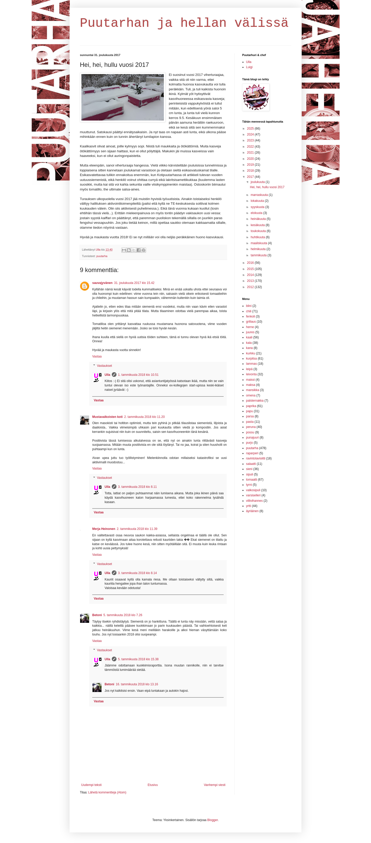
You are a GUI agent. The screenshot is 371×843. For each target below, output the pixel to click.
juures (250, 332)
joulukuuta (258, 182)
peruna (251, 427)
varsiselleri (253, 495)
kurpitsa (251, 358)
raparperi (252, 453)
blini (248, 306)
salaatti (251, 464)
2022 (251, 146)
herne (250, 327)
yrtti (248, 506)
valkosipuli (253, 490)
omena (251, 395)
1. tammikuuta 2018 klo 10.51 (138, 375)
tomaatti (251, 479)
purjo (249, 442)
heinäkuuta (259, 219)
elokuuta (257, 213)
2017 (251, 177)
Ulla (107, 375)
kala (249, 343)
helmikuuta (258, 249)
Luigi (249, 67)
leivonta (251, 374)
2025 (251, 128)
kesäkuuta (258, 225)
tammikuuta (259, 255)
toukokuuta (259, 231)
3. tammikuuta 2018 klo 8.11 (137, 487)
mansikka (252, 390)
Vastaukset (104, 366)
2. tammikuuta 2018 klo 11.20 (144, 417)
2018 (251, 170)
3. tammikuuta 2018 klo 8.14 (137, 573)
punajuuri (252, 437)
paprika (251, 406)
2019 (251, 164)
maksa (250, 385)
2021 (251, 152)
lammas (251, 363)
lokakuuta (258, 201)
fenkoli (250, 316)
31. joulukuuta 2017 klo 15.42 (134, 283)
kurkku (250, 353)
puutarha (101, 256)
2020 (251, 159)
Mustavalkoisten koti (107, 417)
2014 (251, 275)
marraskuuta (260, 195)
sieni (249, 469)
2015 (251, 269)
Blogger (212, 820)
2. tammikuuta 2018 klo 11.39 (137, 529)
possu (250, 432)
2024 (251, 134)
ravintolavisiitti (255, 458)
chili (248, 311)
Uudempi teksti (91, 785)
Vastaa (97, 356)
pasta (250, 422)
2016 (251, 263)
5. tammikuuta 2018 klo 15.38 (138, 659)
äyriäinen (252, 511)
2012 (251, 287)
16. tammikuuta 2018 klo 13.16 (137, 684)
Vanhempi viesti (214, 785)
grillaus (251, 321)
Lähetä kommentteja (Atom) (107, 792)
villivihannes (254, 501)
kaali (249, 337)
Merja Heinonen (103, 529)
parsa (250, 416)
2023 (251, 140)
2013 (251, 281)
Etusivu (153, 785)
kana (249, 348)
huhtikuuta (258, 237)
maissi (250, 379)
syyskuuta (258, 207)
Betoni (97, 615)
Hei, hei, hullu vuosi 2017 (267, 187)
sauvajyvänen (102, 283)
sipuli (249, 474)
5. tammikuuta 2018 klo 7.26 (122, 615)
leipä (249, 369)
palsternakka (255, 400)
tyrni (249, 485)
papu (249, 411)
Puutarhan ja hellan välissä (184, 23)
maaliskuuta (259, 243)
